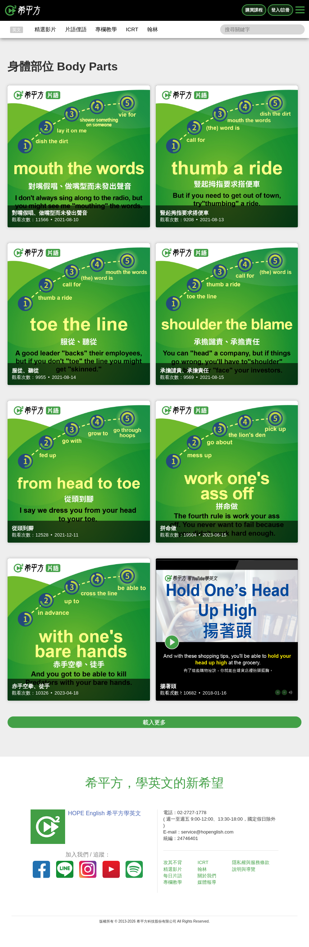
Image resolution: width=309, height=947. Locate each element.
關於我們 (206, 875)
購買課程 (254, 10)
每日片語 (172, 875)
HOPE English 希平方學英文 (104, 813)
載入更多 (154, 722)
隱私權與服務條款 (250, 862)
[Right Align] (300, 10)
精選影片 (45, 29)
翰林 (152, 29)
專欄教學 (106, 29)
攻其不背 (172, 862)
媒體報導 (206, 882)
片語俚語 (76, 29)
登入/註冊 (280, 10)
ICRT (132, 29)
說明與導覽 (243, 869)
